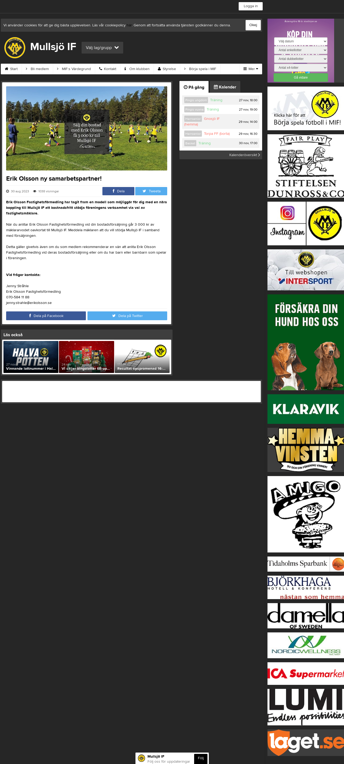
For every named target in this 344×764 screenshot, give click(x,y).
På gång (194, 87)
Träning (216, 100)
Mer (250, 69)
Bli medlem (37, 69)
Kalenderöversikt (244, 154)
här (129, 25)
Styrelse (167, 69)
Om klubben (137, 69)
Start (11, 69)
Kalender (225, 87)
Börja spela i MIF (200, 69)
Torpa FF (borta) (217, 133)
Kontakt (107, 69)
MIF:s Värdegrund (74, 69)
